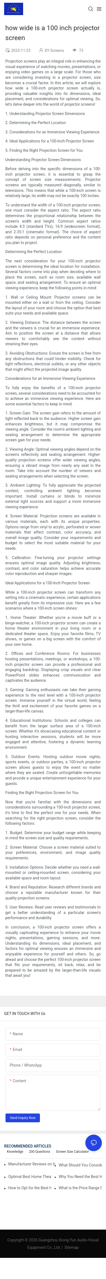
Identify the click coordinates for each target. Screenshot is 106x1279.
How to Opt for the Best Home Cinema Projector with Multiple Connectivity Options (29, 1188)
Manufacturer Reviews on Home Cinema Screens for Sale (31, 1164)
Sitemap (71, 1247)
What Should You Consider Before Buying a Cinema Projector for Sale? (80, 1165)
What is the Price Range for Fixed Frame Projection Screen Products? (80, 1188)
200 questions (39, 1152)
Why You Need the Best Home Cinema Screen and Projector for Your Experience (80, 1176)
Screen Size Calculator (72, 1152)
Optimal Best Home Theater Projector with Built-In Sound (29, 1176)
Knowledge (15, 1152)
